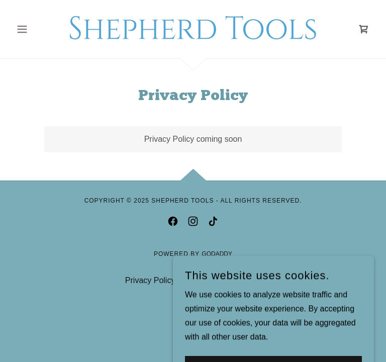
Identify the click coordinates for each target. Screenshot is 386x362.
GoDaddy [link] (217, 253)
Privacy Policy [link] (150, 280)
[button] (39, 29)
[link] (193, 28)
